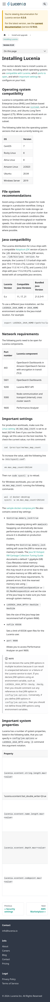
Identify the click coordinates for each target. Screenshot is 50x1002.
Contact (6, 959)
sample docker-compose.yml (20, 508)
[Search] (45, 4)
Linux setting (8, 428)
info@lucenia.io (9, 930)
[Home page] (4, 35)
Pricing (5, 963)
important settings (28, 76)
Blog (4, 955)
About (5, 946)
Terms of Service (10, 983)
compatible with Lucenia (18, 73)
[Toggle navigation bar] (4, 4)
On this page (10, 51)
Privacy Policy (9, 979)
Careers (6, 950)
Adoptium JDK (22, 249)
